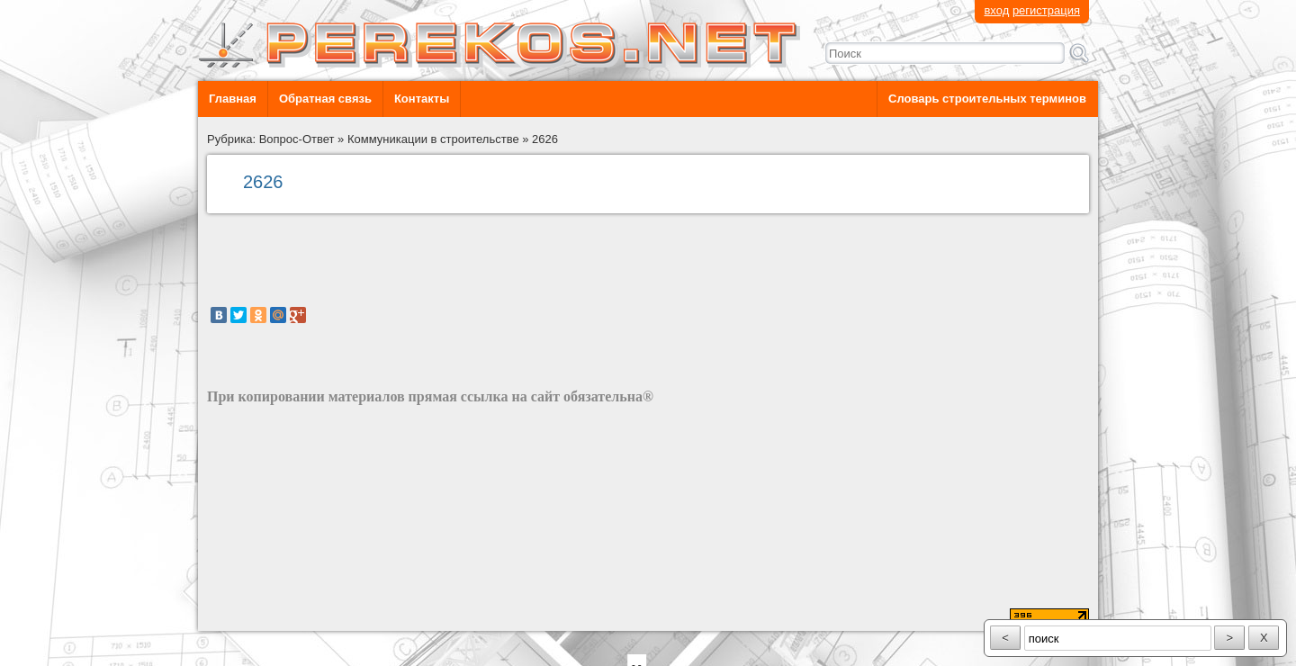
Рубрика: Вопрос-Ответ (271, 139)
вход (996, 10)
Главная (232, 98)
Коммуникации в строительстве (433, 139)
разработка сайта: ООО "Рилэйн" (297, 615)
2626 (545, 139)
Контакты (421, 98)
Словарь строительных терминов (987, 98)
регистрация (1046, 10)
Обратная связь (325, 98)
